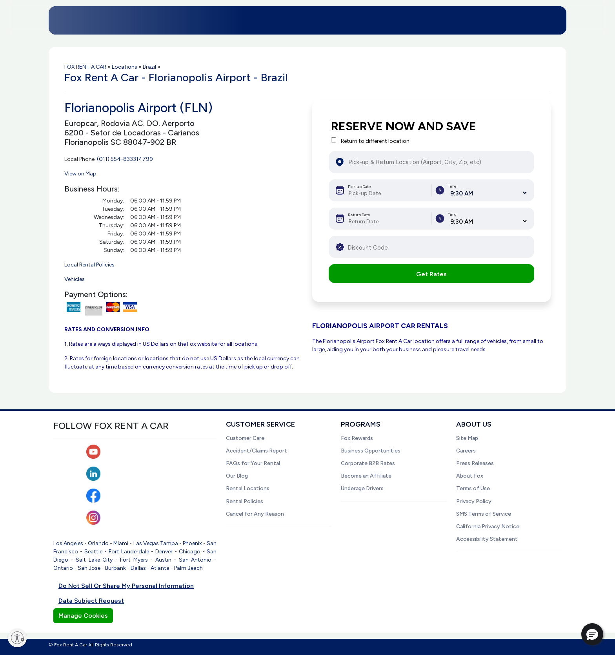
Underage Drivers (362, 488)
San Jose (89, 568)
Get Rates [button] (431, 274)
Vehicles (74, 279)
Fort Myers (134, 559)
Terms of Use (473, 488)
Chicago (189, 551)
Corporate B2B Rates (368, 463)
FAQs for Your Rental (253, 463)
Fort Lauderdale (129, 551)
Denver (164, 551)
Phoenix (192, 543)
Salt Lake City (94, 559)
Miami (120, 543)
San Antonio (195, 559)
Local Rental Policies (89, 264)
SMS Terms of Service (483, 514)
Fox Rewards (357, 438)
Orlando (98, 543)
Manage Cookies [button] (83, 615)
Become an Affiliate (366, 476)
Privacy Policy (473, 501)
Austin (163, 559)
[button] (592, 634)
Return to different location (375, 141)
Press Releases (475, 463)
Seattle (93, 551)
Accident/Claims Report (256, 450)
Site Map (467, 438)
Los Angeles (68, 543)
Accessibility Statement (487, 539)
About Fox (469, 476)
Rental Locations (247, 488)
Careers (466, 450)
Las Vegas (146, 543)
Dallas (138, 568)
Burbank (115, 568)
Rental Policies (244, 501)
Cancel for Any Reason (255, 514)
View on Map (80, 173)
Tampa (169, 543)
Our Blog (237, 476)
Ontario (63, 568)
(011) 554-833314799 (125, 159)
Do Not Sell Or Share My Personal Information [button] (126, 585)
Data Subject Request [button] (91, 600)
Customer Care (245, 438)
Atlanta (160, 568)
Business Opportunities (370, 450)
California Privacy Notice (487, 526)
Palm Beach (188, 568)
